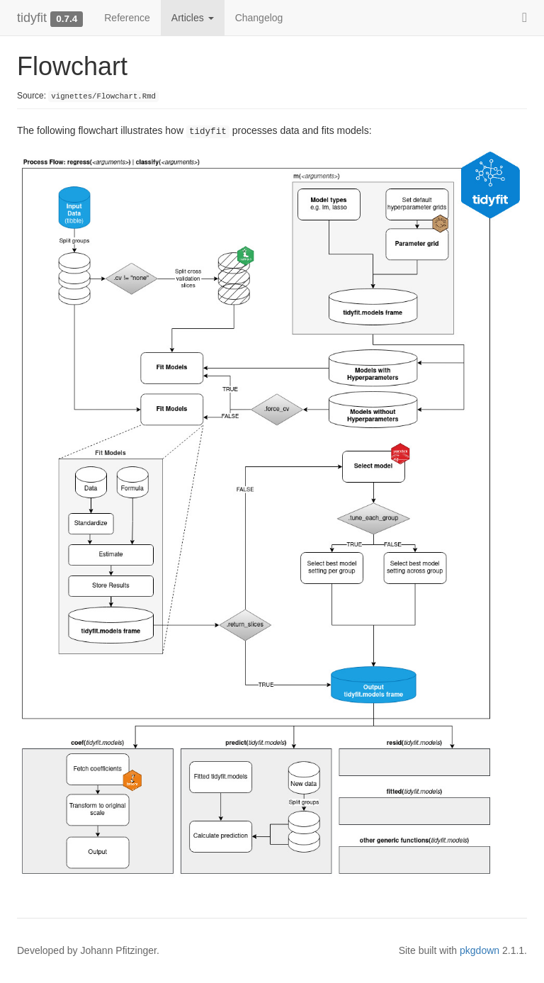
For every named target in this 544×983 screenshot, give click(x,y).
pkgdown (479, 950)
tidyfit (32, 18)
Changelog (259, 17)
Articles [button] (192, 17)
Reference (127, 17)
